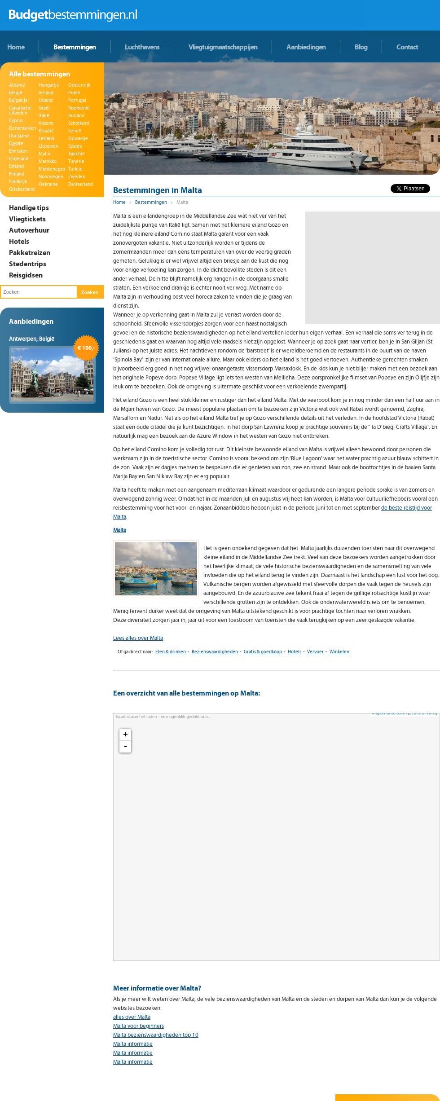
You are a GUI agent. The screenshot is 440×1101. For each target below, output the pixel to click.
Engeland (18, 159)
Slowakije (78, 138)
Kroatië (46, 131)
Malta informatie (133, 1044)
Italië (44, 116)
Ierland (46, 93)
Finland (16, 174)
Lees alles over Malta (138, 638)
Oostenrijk (79, 85)
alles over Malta (131, 1017)
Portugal (77, 100)
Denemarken (22, 128)
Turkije (75, 169)
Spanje (75, 146)
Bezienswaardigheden (215, 652)
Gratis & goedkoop (263, 652)
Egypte (16, 143)
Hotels (19, 241)
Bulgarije (18, 100)
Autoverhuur (29, 229)
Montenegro (52, 169)
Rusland (76, 116)
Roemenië (79, 108)
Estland (16, 166)
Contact (407, 46)
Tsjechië (76, 154)
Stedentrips (27, 263)
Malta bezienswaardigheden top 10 (155, 1035)
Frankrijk (18, 182)
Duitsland (19, 136)
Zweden (76, 177)
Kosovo (46, 123)
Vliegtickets (27, 218)
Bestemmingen (74, 46)
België (15, 93)
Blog (361, 46)
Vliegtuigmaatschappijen (223, 46)
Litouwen (48, 146)
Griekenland (22, 189)
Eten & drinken (170, 652)
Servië (74, 131)
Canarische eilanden (20, 110)
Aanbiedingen (306, 46)
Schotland (78, 123)
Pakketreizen (29, 252)
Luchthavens (142, 46)
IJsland (46, 100)
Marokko (48, 161)
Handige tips (29, 207)
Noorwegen (51, 177)
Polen (74, 93)
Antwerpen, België (31, 339)
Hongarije (49, 85)
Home (15, 46)
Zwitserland (80, 184)
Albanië (17, 85)
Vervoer (315, 652)
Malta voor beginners (138, 1026)
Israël (44, 108)
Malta (44, 154)
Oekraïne (48, 184)
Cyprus (16, 120)
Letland (46, 138)
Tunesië (76, 161)
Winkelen (339, 652)
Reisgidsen (26, 274)
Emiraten (18, 151)
